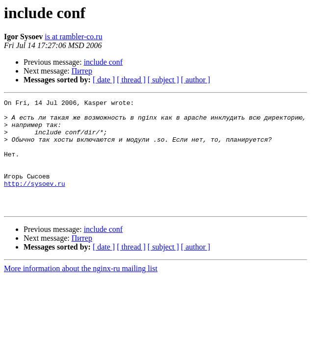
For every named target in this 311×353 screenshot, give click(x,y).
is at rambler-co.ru (73, 36)
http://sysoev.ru (34, 201)
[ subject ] (163, 80)
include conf (103, 62)
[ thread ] (131, 80)
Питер (82, 71)
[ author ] (195, 80)
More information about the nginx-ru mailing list (80, 290)
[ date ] (104, 80)
